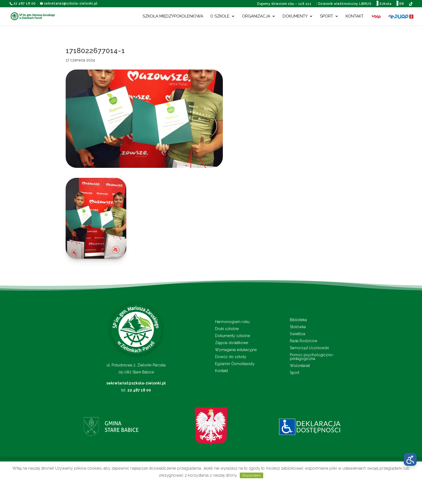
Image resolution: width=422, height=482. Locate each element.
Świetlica (297, 334)
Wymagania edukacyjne (236, 350)
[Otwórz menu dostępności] (410, 459)
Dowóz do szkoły (230, 357)
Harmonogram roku (232, 322)
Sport (326, 16)
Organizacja (256, 16)
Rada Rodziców (303, 341)
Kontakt (355, 16)
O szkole (220, 16)
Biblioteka (298, 320)
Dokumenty (295, 16)
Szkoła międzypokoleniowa (173, 16)
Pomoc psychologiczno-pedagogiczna (312, 357)
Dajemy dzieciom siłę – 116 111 (284, 3)
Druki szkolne (227, 329)
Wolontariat (300, 366)
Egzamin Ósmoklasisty (235, 364)
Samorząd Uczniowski (309, 348)
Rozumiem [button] (251, 475)
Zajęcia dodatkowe (231, 343)
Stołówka (298, 327)
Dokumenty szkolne (232, 336)
